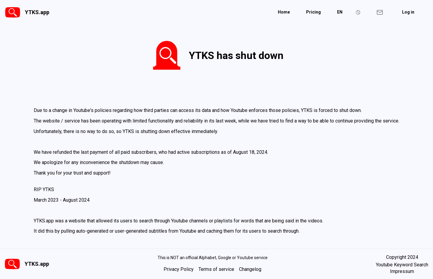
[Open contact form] (380, 12)
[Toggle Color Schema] (358, 12)
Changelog (250, 269)
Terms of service (216, 269)
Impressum (402, 271)
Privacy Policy (179, 269)
